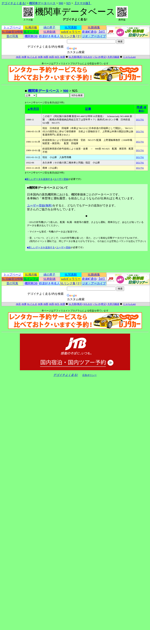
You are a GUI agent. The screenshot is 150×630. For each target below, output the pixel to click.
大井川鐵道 (113, 57)
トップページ (12, 27)
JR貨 (62, 57)
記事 (88, 108)
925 (68, 3)
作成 (139, 107)
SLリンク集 (68, 36)
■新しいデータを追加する (39, 179)
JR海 (40, 57)
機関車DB (31, 36)
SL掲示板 (31, 27)
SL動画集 (94, 27)
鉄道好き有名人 (49, 36)
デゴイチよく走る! (13, 3)
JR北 (18, 57)
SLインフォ (31, 31)
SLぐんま (32, 57)
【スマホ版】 (82, 3)
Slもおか (87, 57)
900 (61, 3)
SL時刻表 (49, 31)
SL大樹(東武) (76, 57)
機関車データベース (42, 3)
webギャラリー (71, 31)
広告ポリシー (89, 375)
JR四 (51, 57)
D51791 (140, 119)
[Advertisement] (13, 143)
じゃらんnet (129, 57)
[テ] (78, 36)
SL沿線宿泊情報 (12, 31)
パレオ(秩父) (100, 57)
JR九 (56, 57)
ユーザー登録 (61, 179)
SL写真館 (71, 27)
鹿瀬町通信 (89, 31)
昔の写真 (12, 36)
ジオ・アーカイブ (94, 36)
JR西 (45, 57)
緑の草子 (49, 27)
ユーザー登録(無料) (40, 205)
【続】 (101, 31)
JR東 (24, 57)
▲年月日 (33, 108)
